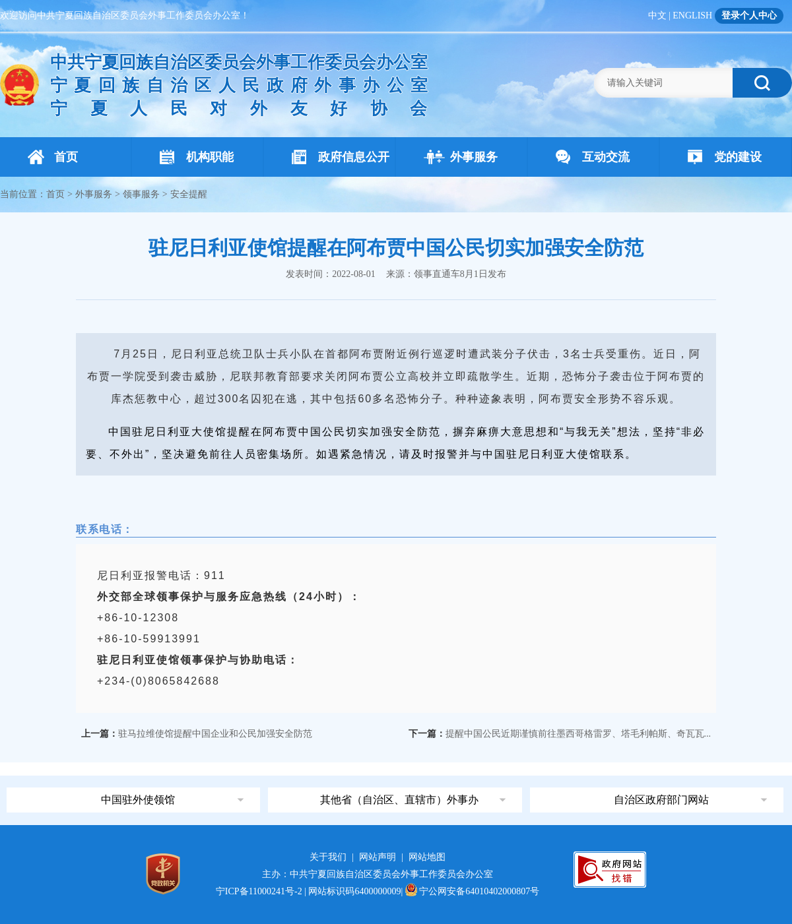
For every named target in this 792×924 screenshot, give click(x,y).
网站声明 (377, 857)
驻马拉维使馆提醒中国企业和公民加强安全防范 (215, 734)
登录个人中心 (749, 15)
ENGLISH (692, 15)
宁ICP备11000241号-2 (259, 891)
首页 (53, 157)
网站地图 (427, 857)
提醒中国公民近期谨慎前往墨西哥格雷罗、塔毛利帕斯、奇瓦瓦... (578, 734)
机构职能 (197, 157)
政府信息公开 (340, 157)
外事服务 (461, 157)
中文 (657, 15)
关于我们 (328, 857)
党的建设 (725, 157)
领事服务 (141, 194)
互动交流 (593, 157)
